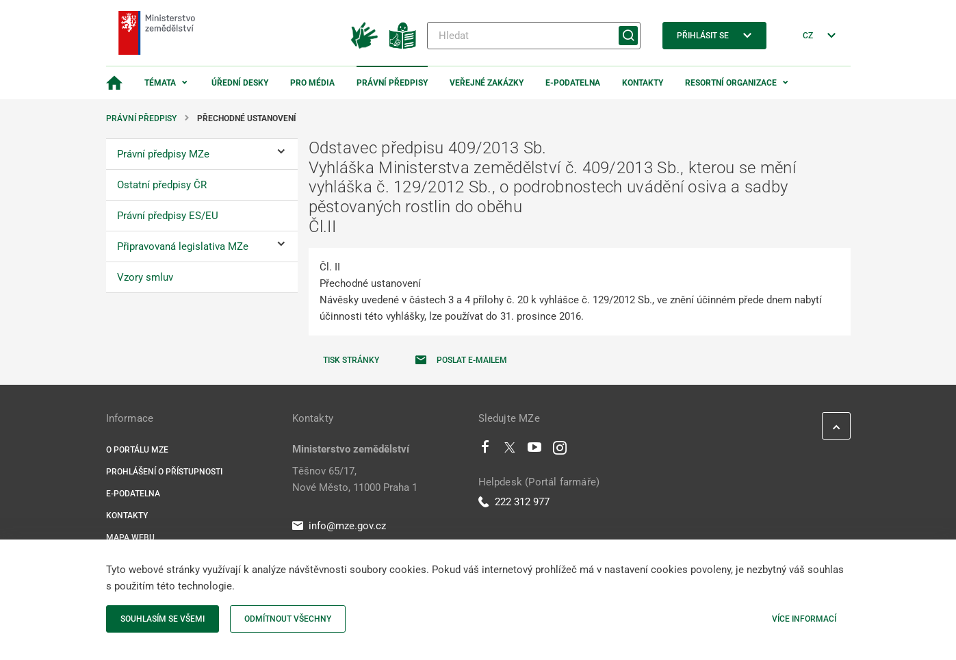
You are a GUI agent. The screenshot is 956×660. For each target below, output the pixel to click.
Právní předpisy (392, 83)
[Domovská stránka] (114, 82)
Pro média (312, 83)
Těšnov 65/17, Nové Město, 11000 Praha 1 (354, 479)
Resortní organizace (731, 83)
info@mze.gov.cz (339, 526)
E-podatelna (572, 83)
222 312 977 (514, 502)
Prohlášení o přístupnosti (164, 472)
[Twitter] (510, 450)
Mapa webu (130, 537)
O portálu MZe (137, 450)
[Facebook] (485, 450)
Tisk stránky (351, 360)
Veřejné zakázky (487, 83)
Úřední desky (239, 83)
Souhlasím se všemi (162, 619)
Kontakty (642, 83)
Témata (160, 83)
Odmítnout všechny (287, 619)
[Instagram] (560, 450)
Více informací (804, 619)
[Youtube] (535, 450)
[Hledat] (534, 35)
